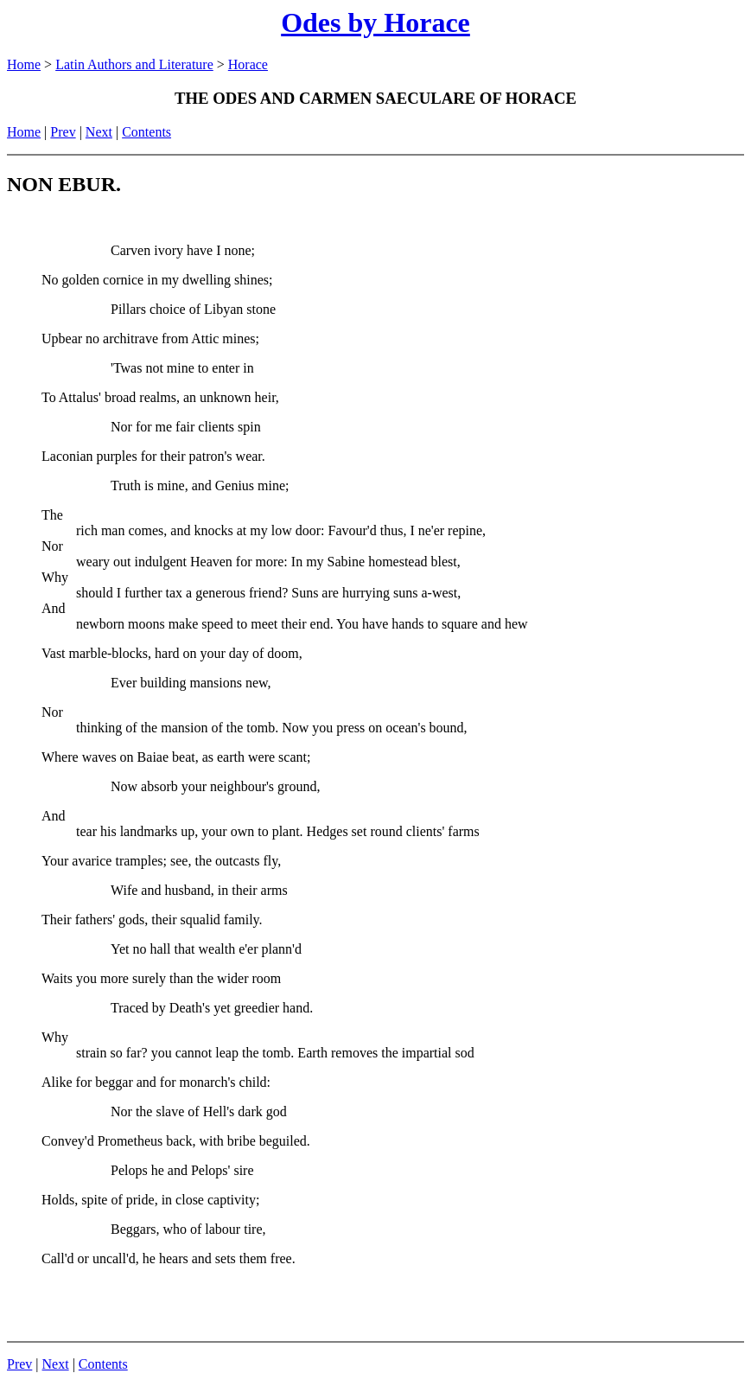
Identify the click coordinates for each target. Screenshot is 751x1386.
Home (24, 64)
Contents (146, 132)
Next (99, 132)
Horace (248, 64)
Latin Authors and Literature (134, 64)
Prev (62, 132)
